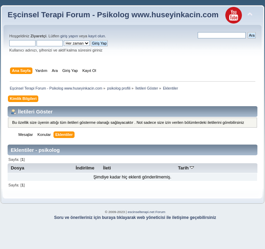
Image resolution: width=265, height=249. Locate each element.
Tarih (186, 167)
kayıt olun (96, 36)
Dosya (17, 167)
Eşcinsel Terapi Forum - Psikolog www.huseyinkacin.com (113, 14)
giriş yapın (69, 36)
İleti (107, 167)
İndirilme (85, 167)
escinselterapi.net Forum (146, 212)
